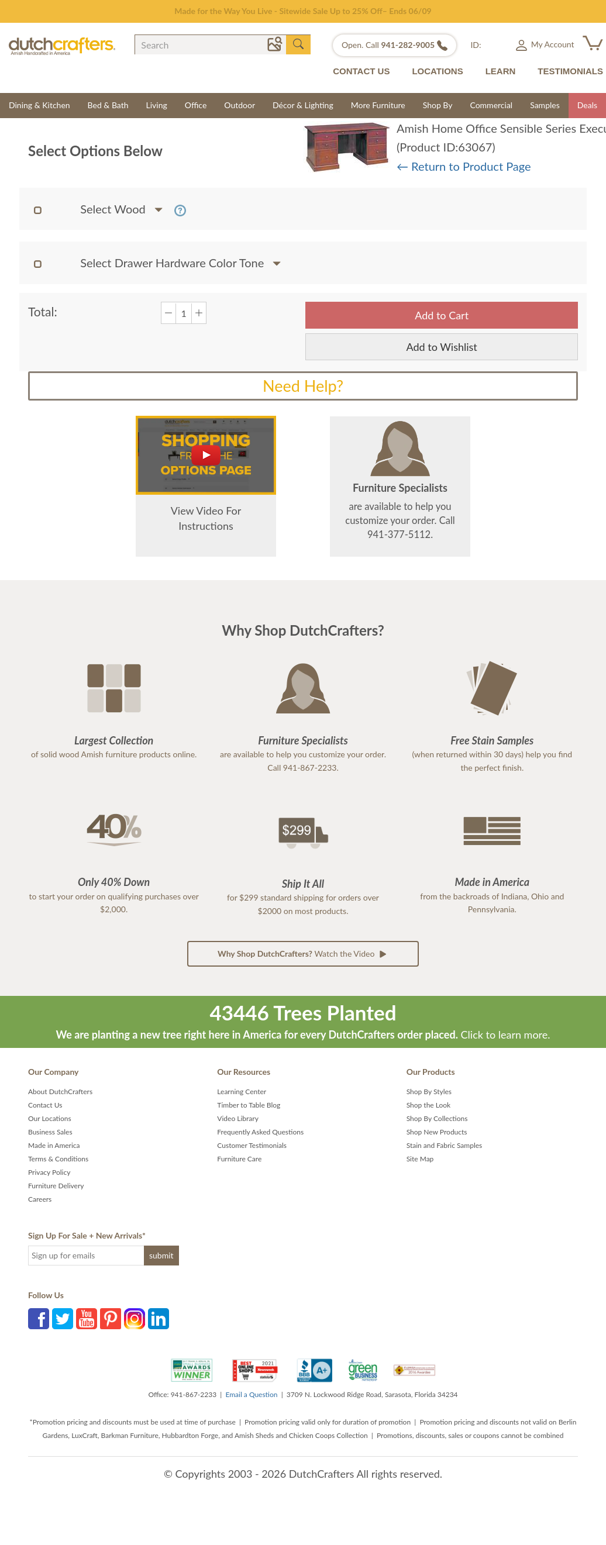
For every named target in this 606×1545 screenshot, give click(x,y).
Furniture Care (239, 1158)
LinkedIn (158, 1318)
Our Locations (49, 1118)
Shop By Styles (429, 1091)
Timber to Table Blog (248, 1105)
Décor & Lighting (303, 105)
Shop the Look (429, 1105)
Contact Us (45, 1105)
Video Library (238, 1118)
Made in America (54, 1145)
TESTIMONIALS (570, 71)
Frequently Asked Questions (260, 1131)
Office (196, 105)
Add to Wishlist (442, 346)
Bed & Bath (108, 105)
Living (156, 105)
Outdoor (239, 105)
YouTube (86, 1318)
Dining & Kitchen (39, 105)
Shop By (438, 105)
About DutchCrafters (60, 1091)
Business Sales (50, 1131)
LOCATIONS (437, 71)
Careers (39, 1199)
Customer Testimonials (252, 1145)
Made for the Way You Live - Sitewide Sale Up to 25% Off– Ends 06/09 (302, 11)
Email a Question (251, 1394)
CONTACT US (361, 71)
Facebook (38, 1318)
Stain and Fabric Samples (445, 1145)
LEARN (501, 71)
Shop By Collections (437, 1118)
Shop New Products (437, 1131)
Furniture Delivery (56, 1185)
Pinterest (110, 1318)
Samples (545, 105)
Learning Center (241, 1091)
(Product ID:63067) (446, 147)
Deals (587, 105)
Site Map (420, 1158)
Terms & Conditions (58, 1158)
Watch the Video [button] (303, 954)
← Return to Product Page (464, 166)
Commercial (491, 105)
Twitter (62, 1318)
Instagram (134, 1318)
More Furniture (378, 105)
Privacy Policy (49, 1172)
